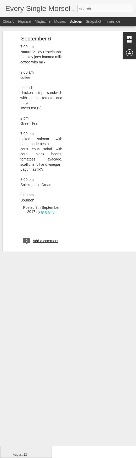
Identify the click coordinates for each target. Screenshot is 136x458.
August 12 (20, 454)
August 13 (20, 443)
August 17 (20, 396)
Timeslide (112, 21)
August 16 (20, 407)
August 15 (20, 419)
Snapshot (93, 21)
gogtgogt (48, 193)
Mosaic (60, 21)
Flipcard (24, 21)
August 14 (20, 431)
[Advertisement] (91, 101)
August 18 (20, 384)
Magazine (43, 21)
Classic (8, 21)
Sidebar (76, 21)
